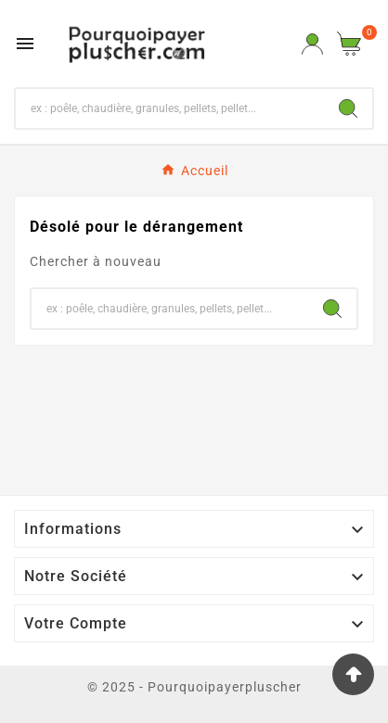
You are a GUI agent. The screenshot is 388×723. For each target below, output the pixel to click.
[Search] (348, 108)
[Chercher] (170, 108)
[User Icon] (312, 44)
